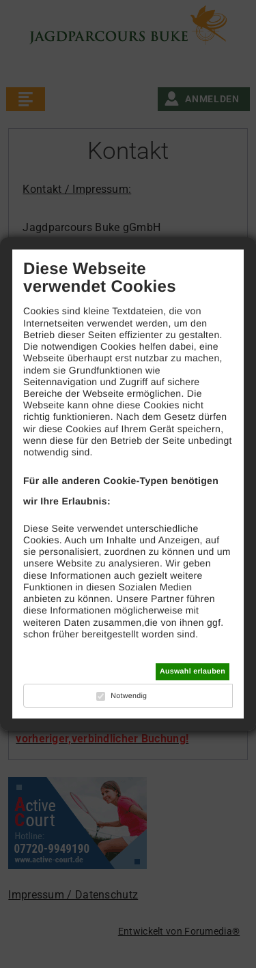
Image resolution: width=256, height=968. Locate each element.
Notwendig (129, 696)
